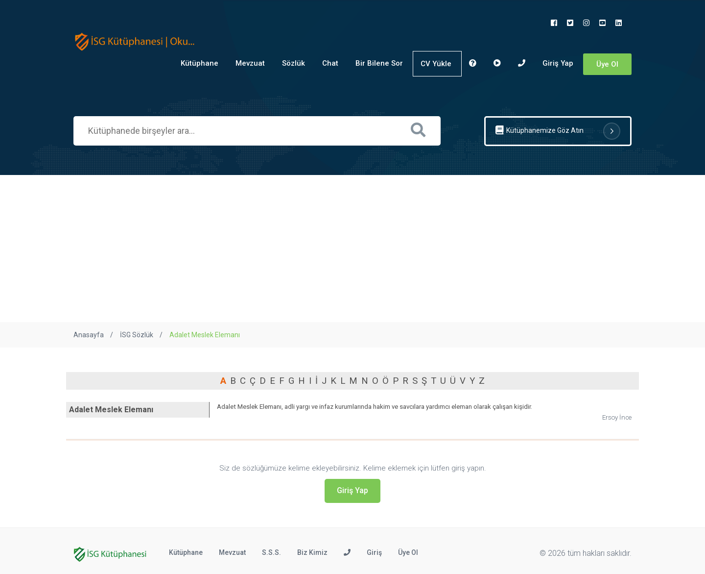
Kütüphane (199, 63)
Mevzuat (250, 63)
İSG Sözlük (136, 335)
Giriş (374, 552)
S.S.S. (271, 552)
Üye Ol (607, 64)
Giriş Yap (557, 63)
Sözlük (293, 63)
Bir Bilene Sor (379, 63)
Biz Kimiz (312, 552)
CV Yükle (436, 63)
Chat (330, 63)
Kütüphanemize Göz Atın (557, 131)
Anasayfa (88, 335)
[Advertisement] (352, 248)
